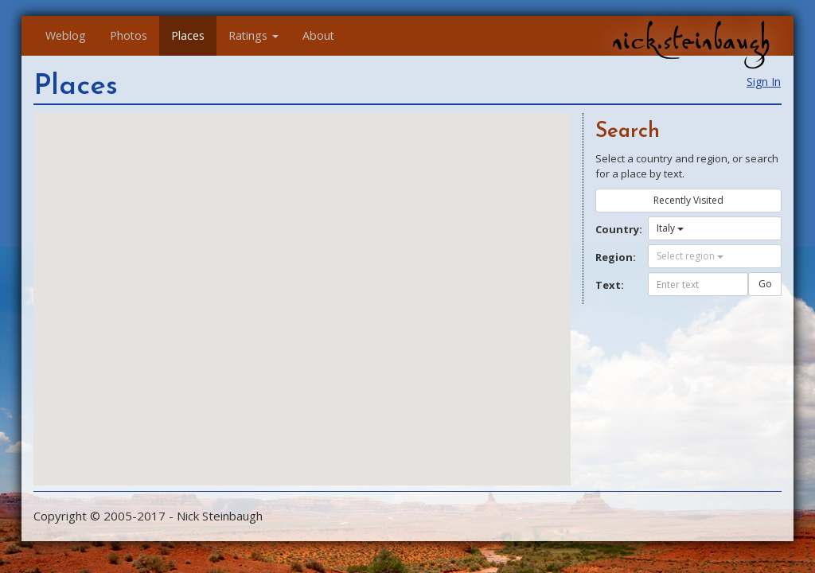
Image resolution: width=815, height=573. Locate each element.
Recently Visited (688, 200)
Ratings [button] (253, 35)
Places (188, 35)
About (318, 35)
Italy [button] (670, 228)
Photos (128, 35)
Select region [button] (690, 256)
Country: (615, 229)
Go (765, 283)
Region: (615, 257)
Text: (609, 285)
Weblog (65, 35)
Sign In (764, 81)
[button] (346, 363)
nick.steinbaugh (691, 40)
